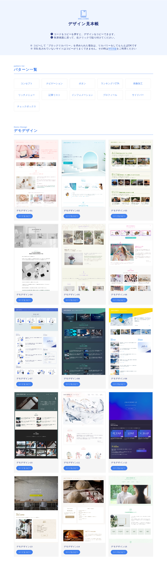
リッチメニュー (26, 95)
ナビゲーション (54, 83)
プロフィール (110, 95)
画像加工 (138, 83)
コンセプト (26, 83)
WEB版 (112, 48)
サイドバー (138, 95)
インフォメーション (82, 95)
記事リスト (54, 95)
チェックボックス (26, 106)
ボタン (82, 83)
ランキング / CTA (110, 83)
